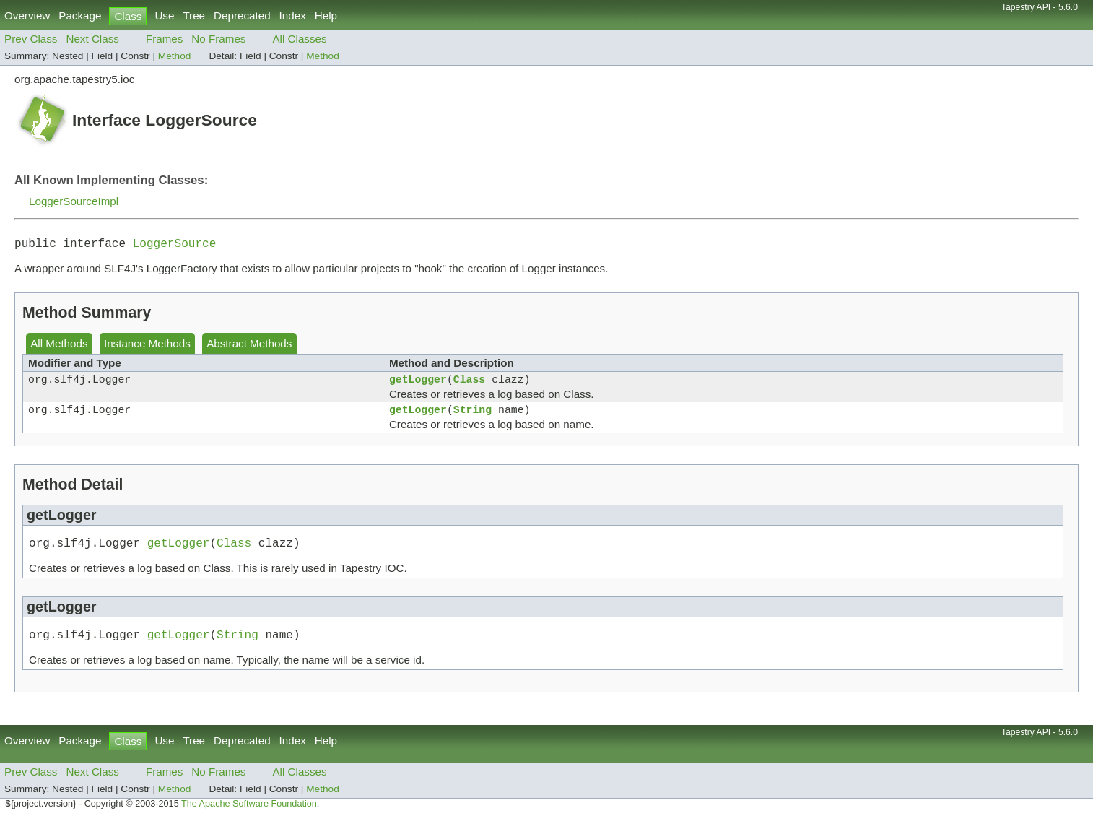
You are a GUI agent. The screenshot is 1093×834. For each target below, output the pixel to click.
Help (326, 15)
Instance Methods (147, 346)
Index (292, 15)
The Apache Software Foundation (249, 818)
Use (164, 15)
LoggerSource (175, 245)
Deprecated (242, 15)
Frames (164, 38)
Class (469, 384)
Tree (194, 15)
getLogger (418, 384)
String (472, 417)
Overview (27, 15)
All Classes (299, 38)
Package (79, 15)
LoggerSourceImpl (73, 201)
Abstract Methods (249, 346)
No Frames (218, 38)
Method (174, 56)
